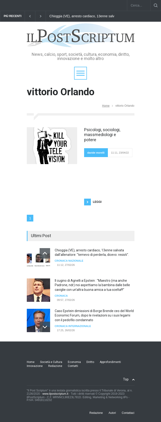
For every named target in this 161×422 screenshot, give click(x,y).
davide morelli (96, 152)
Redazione (55, 366)
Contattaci (128, 413)
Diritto (90, 362)
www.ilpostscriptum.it (55, 393)
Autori (112, 413)
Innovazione (35, 366)
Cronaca (61, 295)
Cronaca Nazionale (69, 260)
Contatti (73, 366)
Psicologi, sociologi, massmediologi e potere (102, 134)
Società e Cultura (51, 362)
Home (106, 105)
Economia (74, 362)
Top (126, 379)
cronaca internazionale (73, 326)
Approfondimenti (110, 362)
